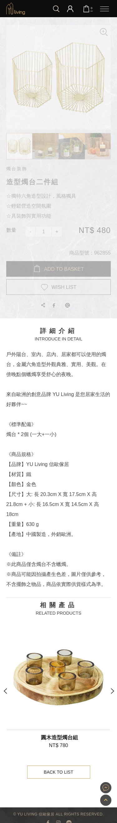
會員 (70, 8)
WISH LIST (63, 287)
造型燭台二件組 (15, 8)
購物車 (91, 8)
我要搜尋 (56, 8)
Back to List (58, 772)
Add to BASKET (64, 269)
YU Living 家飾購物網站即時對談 (105, 787)
